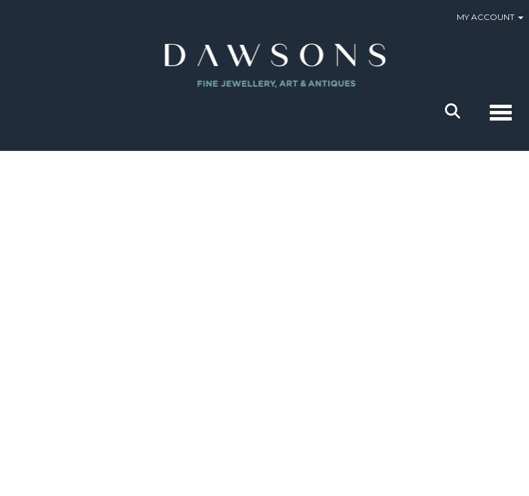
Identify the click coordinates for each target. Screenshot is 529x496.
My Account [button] (490, 17)
